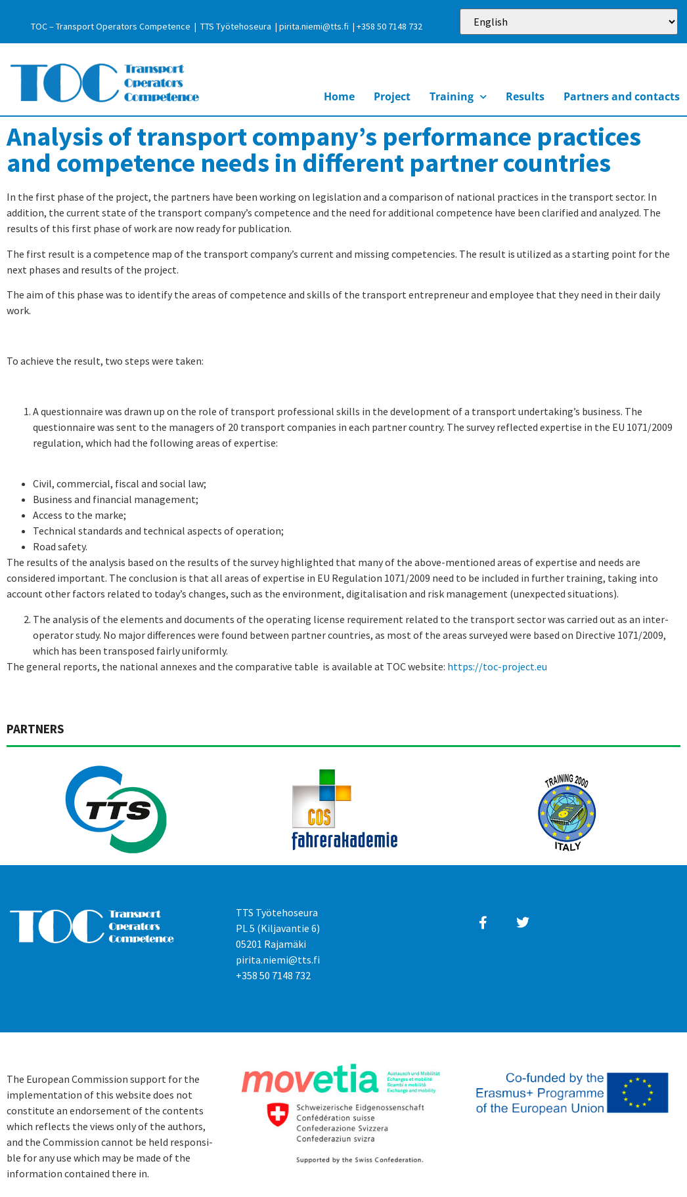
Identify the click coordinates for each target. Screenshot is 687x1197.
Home (339, 96)
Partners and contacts (622, 96)
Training (458, 97)
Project (392, 96)
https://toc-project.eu (497, 666)
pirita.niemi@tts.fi (314, 26)
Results (525, 96)
